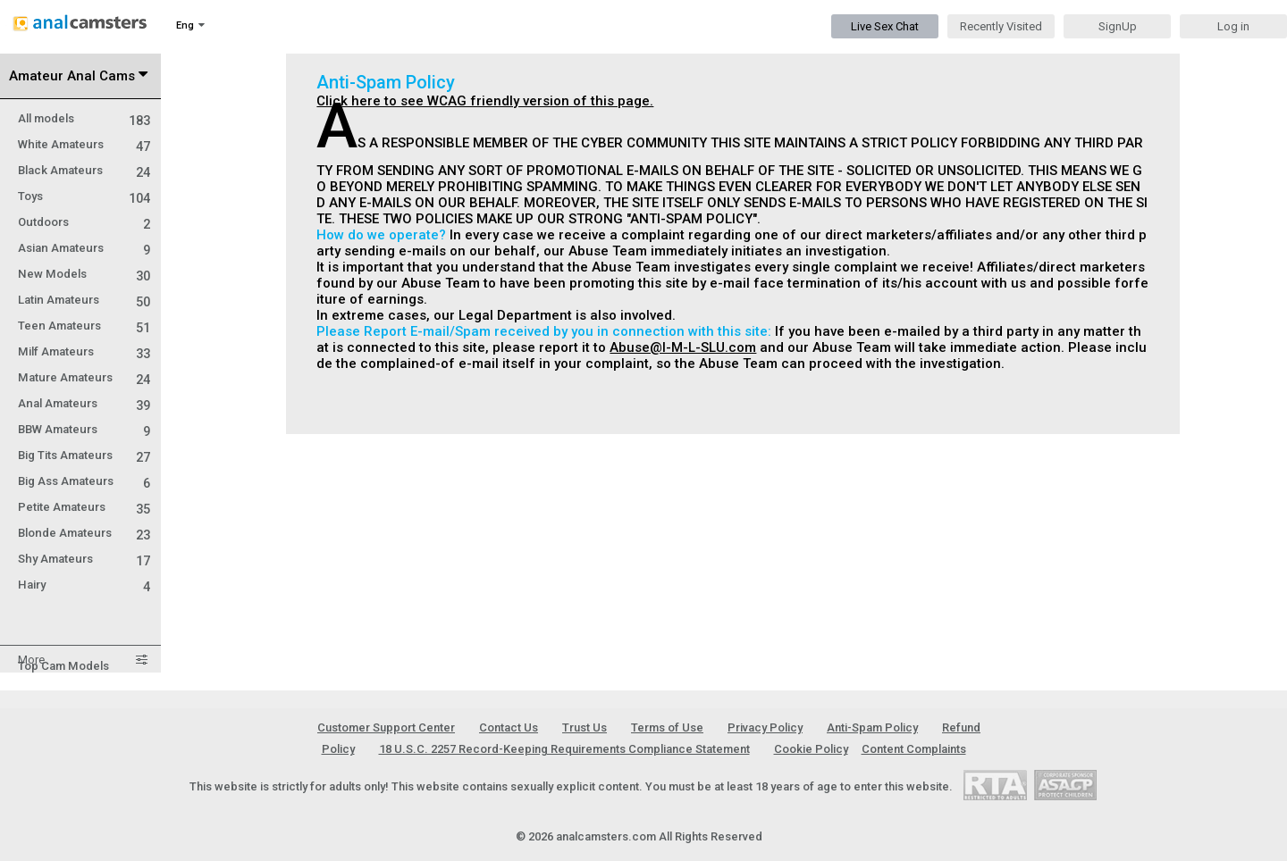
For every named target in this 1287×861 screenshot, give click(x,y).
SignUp (1117, 26)
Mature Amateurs (84, 377)
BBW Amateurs (84, 429)
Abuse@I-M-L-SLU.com (683, 347)
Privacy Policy (765, 727)
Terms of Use (667, 727)
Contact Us (508, 727)
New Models (84, 273)
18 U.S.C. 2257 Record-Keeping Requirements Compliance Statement (564, 749)
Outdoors (84, 222)
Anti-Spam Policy (872, 727)
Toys (84, 196)
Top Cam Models (63, 666)
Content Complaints (914, 749)
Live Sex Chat (885, 26)
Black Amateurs (84, 170)
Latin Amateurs (84, 299)
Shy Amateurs (84, 558)
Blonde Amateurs (84, 532)
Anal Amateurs (84, 403)
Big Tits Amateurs (84, 455)
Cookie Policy (811, 749)
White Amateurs (84, 144)
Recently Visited (1001, 26)
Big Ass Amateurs (84, 481)
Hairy (84, 584)
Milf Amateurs (84, 351)
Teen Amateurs (84, 325)
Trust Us (584, 727)
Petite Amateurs (84, 507)
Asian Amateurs (84, 248)
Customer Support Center (386, 727)
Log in (1233, 26)
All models (84, 118)
